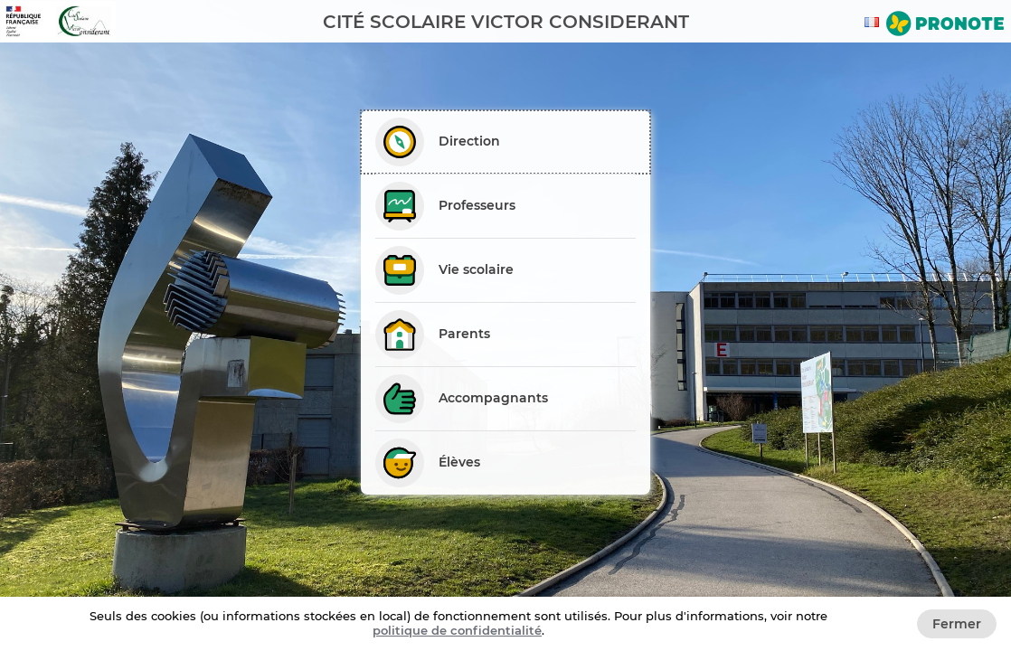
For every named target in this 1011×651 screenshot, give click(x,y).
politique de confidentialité (457, 630)
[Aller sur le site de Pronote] (945, 25)
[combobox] (874, 22)
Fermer (956, 624)
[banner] (505, 21)
